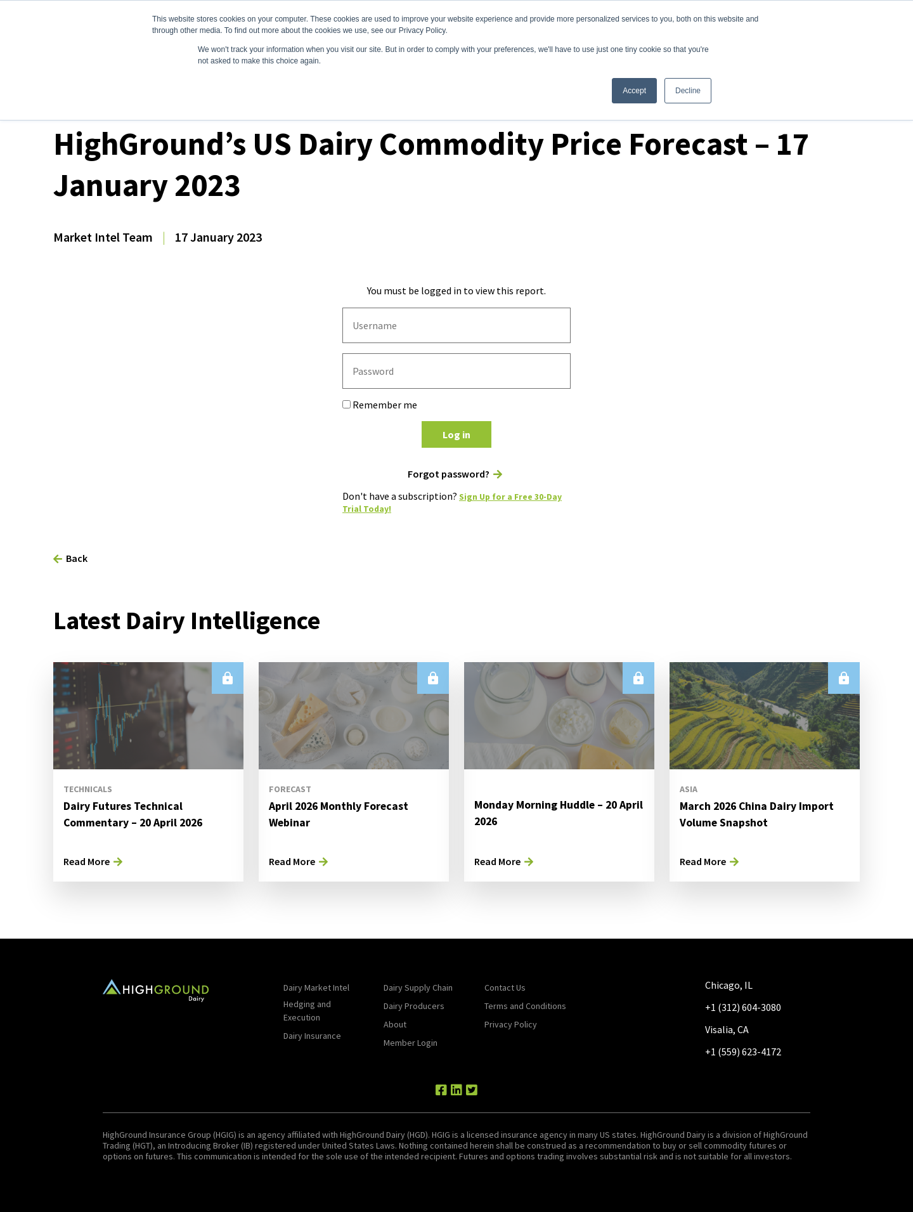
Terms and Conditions (525, 1005)
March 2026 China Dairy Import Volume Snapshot (750, 813)
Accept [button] (634, 90)
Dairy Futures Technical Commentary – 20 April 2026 (142, 813)
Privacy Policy (510, 1023)
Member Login (410, 1042)
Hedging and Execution (307, 1010)
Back (76, 557)
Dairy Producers (414, 1005)
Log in (456, 434)
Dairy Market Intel (316, 987)
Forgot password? (448, 474)
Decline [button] (688, 90)
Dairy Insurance (312, 1035)
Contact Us (505, 987)
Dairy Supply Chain (418, 987)
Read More (86, 860)
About (395, 1023)
